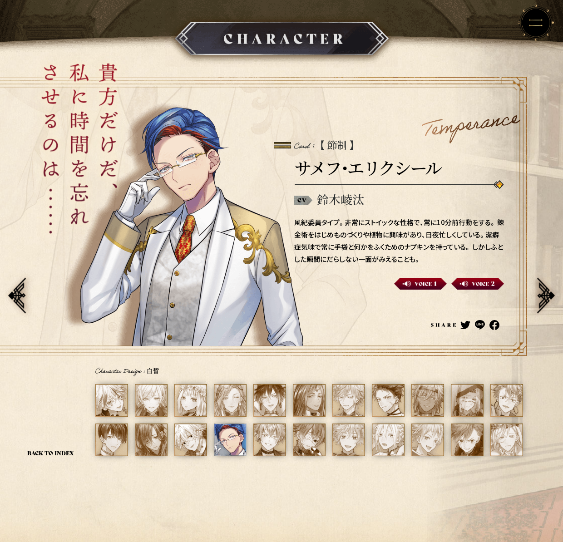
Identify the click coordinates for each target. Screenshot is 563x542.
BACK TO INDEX (50, 453)
